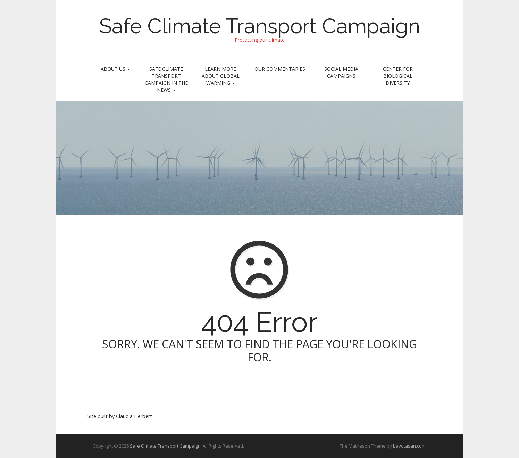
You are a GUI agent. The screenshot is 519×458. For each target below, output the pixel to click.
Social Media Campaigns (341, 72)
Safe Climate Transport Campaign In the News (166, 79)
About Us (115, 69)
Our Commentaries (279, 69)
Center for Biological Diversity (398, 76)
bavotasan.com (409, 446)
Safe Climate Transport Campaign (259, 26)
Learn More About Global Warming (221, 76)
